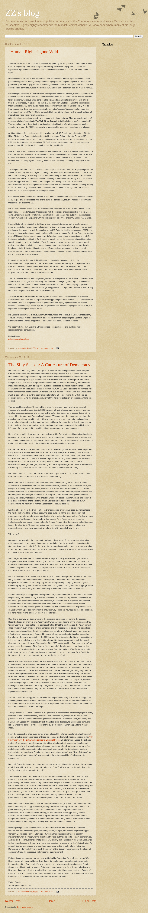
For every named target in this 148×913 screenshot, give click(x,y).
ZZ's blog (22, 13)
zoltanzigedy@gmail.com (19, 339)
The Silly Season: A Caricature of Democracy (49, 364)
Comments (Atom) (25, 907)
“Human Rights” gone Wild (33, 51)
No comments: (47, 348)
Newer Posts (12, 901)
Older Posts (89, 901)
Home (51, 901)
